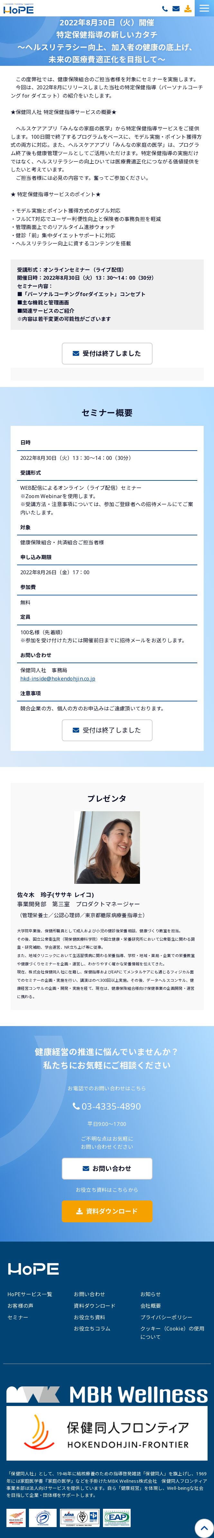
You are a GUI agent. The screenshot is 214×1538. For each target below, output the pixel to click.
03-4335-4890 (166, 9)
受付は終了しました (112, 353)
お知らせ (150, 1294)
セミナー (17, 1317)
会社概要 (150, 1305)
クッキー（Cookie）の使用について (172, 1332)
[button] (204, 8)
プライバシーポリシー (166, 1317)
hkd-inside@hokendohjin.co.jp (58, 678)
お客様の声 (20, 1305)
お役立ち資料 (89, 1317)
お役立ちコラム (92, 1328)
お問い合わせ (177, 9)
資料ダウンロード (189, 9)
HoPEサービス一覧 (29, 1294)
